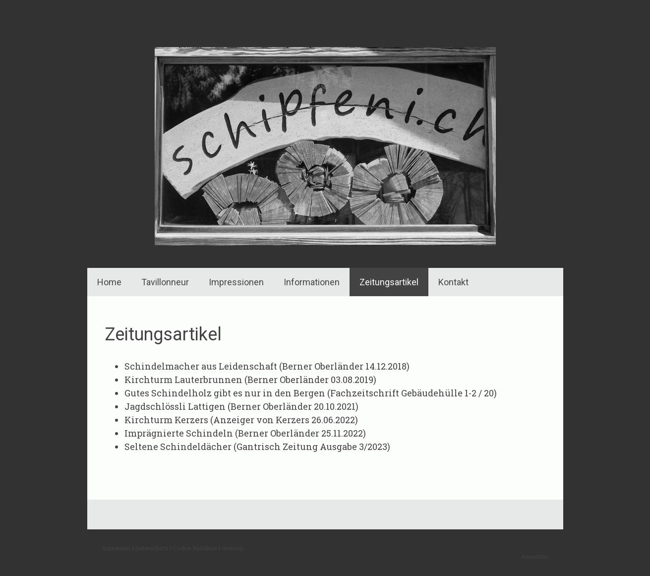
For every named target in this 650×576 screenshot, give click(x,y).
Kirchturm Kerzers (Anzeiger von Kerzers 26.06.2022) (241, 420)
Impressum (116, 548)
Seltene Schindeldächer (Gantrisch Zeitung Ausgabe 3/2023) (257, 446)
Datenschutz (152, 548)
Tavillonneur (165, 282)
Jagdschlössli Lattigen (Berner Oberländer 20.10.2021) (241, 406)
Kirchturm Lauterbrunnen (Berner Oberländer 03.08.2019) (250, 379)
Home (109, 282)
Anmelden (534, 556)
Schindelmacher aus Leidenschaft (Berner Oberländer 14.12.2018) (267, 366)
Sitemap (232, 548)
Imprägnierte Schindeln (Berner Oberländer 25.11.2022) (245, 433)
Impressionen (236, 282)
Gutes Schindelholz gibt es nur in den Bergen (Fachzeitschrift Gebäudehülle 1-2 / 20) (310, 393)
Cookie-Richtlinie (195, 548)
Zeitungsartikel (388, 282)
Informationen (312, 282)
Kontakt (453, 282)
